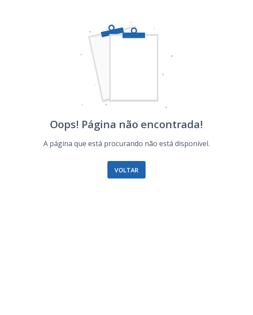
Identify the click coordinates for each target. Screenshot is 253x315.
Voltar (126, 170)
